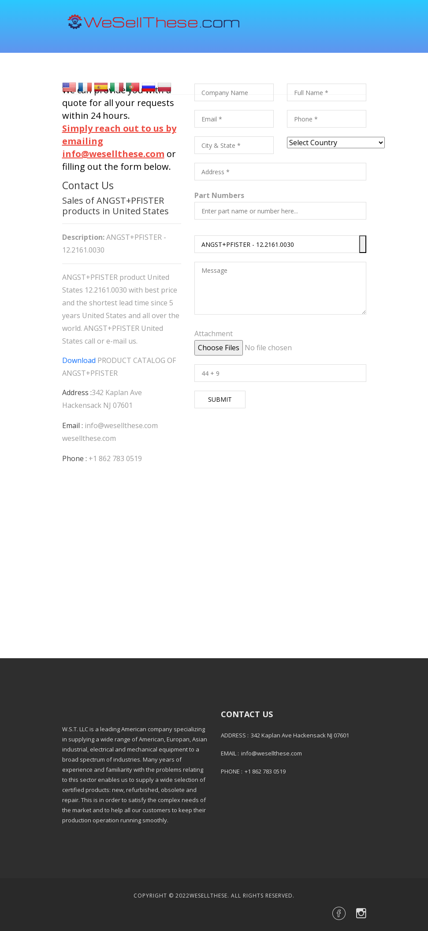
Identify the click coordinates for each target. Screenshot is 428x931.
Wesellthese (208, 895)
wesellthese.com (89, 438)
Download (79, 360)
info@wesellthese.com (121, 425)
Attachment (213, 333)
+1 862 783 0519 (115, 458)
